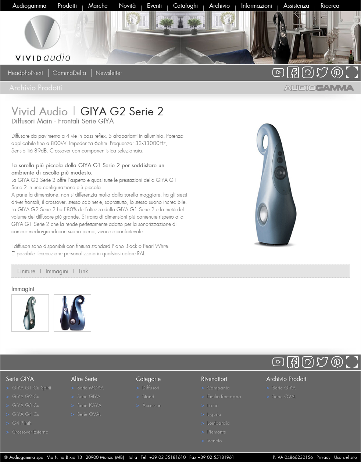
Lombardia (215, 422)
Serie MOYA (87, 387)
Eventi (154, 5)
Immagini (57, 271)
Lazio (209, 405)
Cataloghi (185, 5)
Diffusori (147, 387)
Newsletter (109, 73)
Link (83, 271)
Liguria (211, 413)
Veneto (211, 440)
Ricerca (330, 5)
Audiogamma (29, 5)
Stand (145, 396)
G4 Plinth (19, 422)
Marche (97, 5)
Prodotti (67, 5)
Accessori (148, 405)
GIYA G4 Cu (22, 413)
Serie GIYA (85, 396)
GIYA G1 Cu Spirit (28, 387)
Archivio (219, 5)
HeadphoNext (25, 73)
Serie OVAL (86, 413)
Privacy (323, 457)
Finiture (26, 271)
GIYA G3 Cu (22, 405)
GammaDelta (69, 73)
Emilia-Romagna (221, 396)
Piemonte (213, 431)
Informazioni (256, 5)
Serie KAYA (86, 405)
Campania (215, 387)
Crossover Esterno (27, 431)
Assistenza (296, 5)
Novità (127, 5)
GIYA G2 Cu (22, 396)
